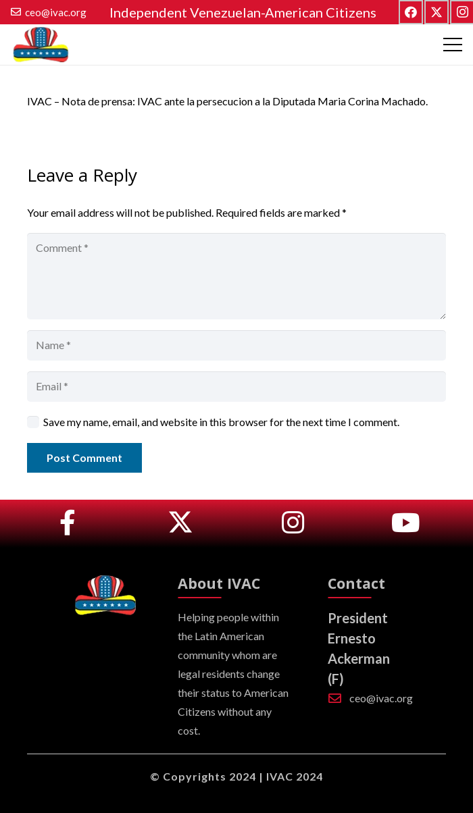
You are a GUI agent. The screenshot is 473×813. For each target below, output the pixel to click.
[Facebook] (411, 12)
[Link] (67, 523)
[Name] (236, 345)
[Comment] (236, 276)
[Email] (236, 386)
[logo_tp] (40, 44)
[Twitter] (436, 12)
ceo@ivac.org (381, 697)
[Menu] (452, 44)
